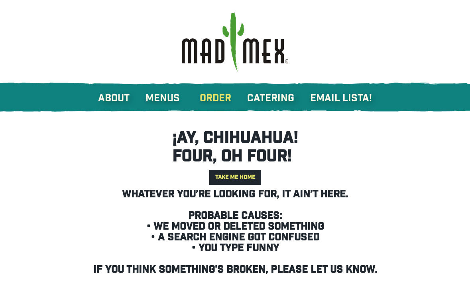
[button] (171, 94)
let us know (343, 269)
